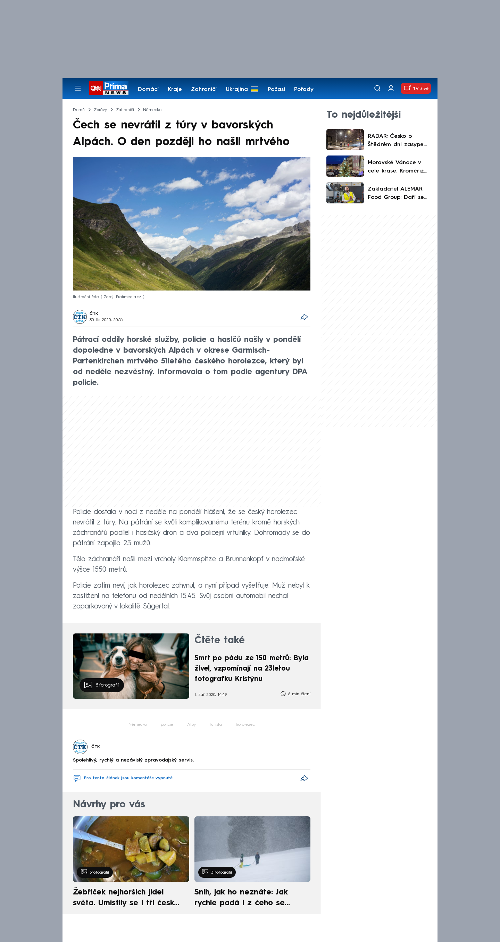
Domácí (148, 89)
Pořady (304, 89)
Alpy (191, 725)
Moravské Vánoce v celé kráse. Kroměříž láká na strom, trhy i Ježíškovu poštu (396, 167)
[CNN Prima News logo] (108, 88)
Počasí (276, 89)
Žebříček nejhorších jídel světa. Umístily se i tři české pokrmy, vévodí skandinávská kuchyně (127, 899)
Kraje (175, 89)
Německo (137, 725)
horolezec (245, 725)
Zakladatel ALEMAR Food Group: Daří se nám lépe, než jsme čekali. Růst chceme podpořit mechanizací (398, 194)
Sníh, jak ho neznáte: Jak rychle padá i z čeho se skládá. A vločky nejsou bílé (246, 899)
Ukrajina (237, 89)
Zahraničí (204, 89)
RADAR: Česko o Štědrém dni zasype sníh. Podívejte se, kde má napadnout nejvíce (399, 141)
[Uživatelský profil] (391, 88)
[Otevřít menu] (78, 88)
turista (216, 725)
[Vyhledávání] (377, 88)
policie (167, 725)
